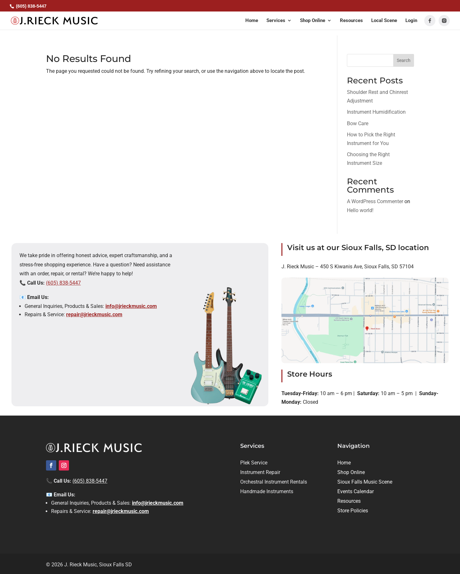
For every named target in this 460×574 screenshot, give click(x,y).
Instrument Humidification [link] (376, 112)
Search (403, 60)
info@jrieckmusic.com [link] (131, 306)
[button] (279, 25)
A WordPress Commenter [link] (375, 201)
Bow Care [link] (357, 123)
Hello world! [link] (360, 210)
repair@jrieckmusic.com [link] (94, 314)
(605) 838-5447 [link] (63, 283)
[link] (56, 21)
